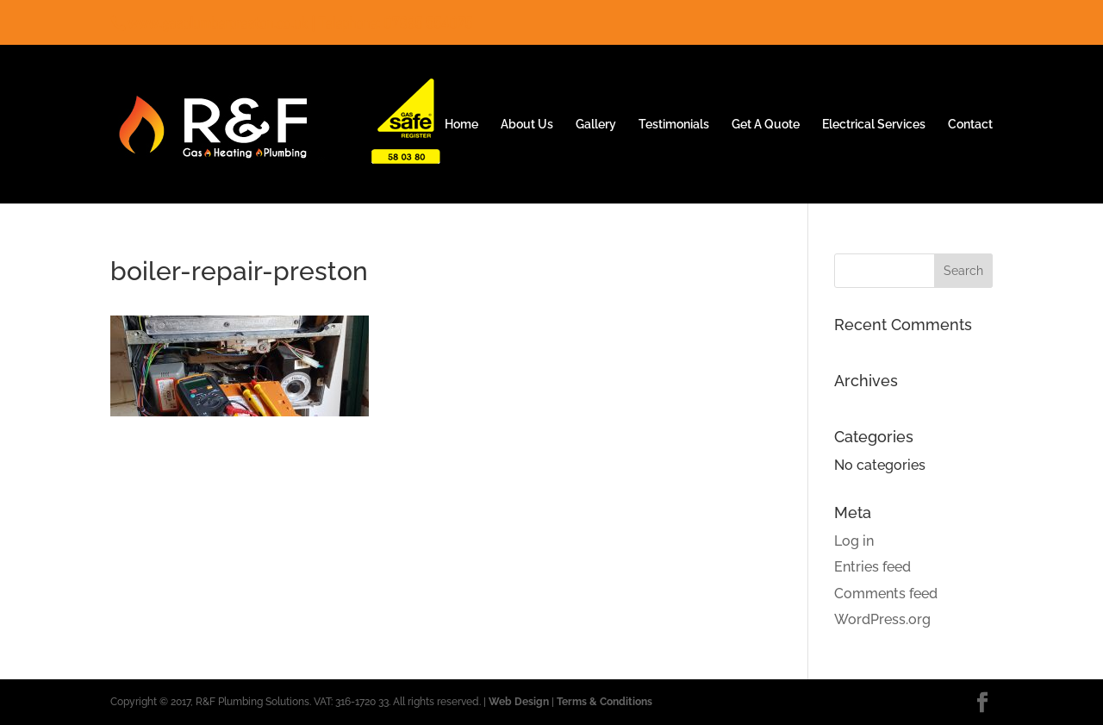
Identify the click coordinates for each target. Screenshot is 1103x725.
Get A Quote (766, 124)
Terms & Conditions (604, 702)
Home (461, 124)
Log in (854, 541)
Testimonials (674, 124)
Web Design (519, 702)
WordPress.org (882, 619)
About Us (527, 124)
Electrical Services (873, 124)
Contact (970, 124)
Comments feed (886, 593)
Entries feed (872, 567)
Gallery (596, 124)
